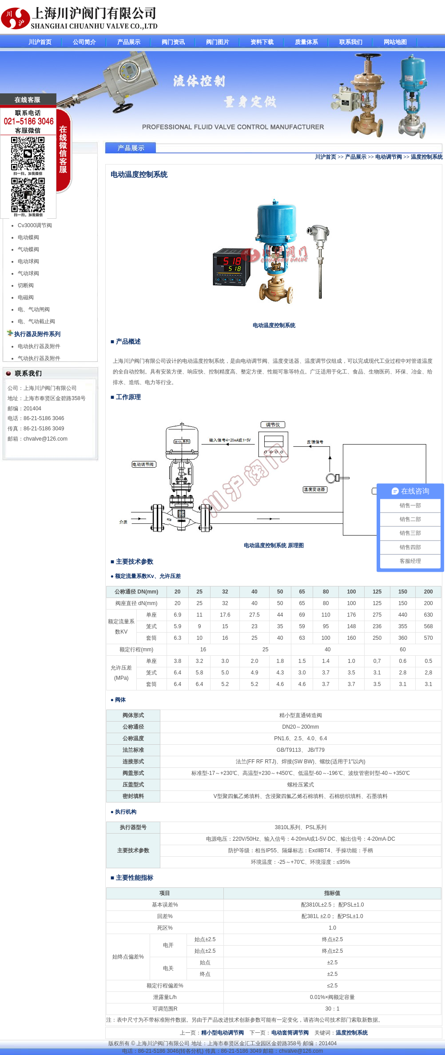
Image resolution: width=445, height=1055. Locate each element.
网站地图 (395, 42)
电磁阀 (26, 297)
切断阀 (26, 285)
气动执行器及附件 (39, 358)
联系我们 (350, 42)
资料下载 (262, 42)
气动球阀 (28, 273)
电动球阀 (28, 261)
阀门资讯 (173, 42)
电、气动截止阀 (36, 321)
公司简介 (84, 42)
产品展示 (128, 42)
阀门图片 (217, 42)
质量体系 (306, 42)
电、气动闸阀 (34, 309)
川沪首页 (40, 42)
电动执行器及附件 (39, 346)
